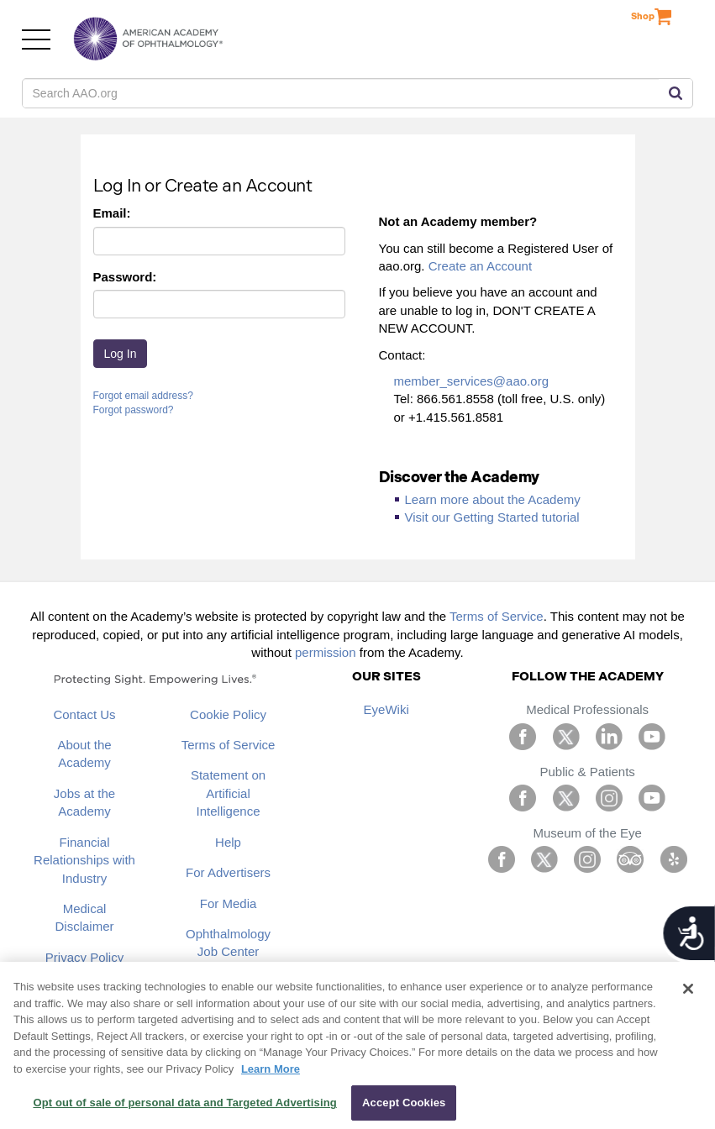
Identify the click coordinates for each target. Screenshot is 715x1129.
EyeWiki (386, 709)
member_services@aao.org (471, 381)
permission (325, 652)
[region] (357, 1045)
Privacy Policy (84, 957)
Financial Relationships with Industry (84, 860)
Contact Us (84, 714)
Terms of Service (497, 616)
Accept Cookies (403, 1102)
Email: (112, 213)
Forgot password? (133, 410)
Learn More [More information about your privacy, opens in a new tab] (270, 1069)
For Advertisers (228, 872)
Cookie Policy (228, 714)
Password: (125, 277)
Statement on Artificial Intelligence (228, 793)
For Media (228, 903)
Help (228, 842)
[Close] (688, 988)
